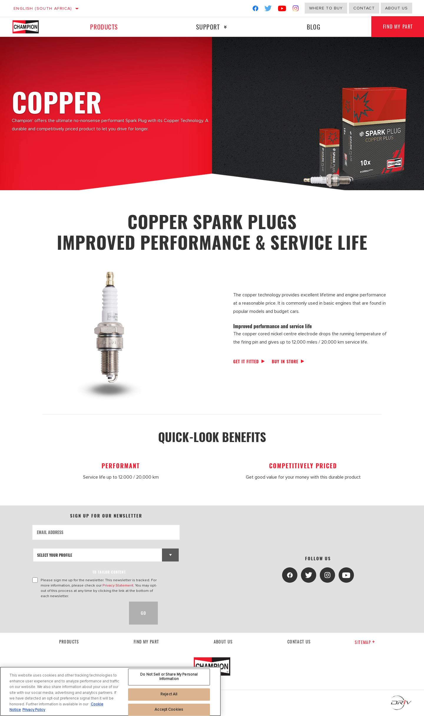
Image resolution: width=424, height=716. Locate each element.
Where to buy (326, 8)
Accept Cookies (169, 709)
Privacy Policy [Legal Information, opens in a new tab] (33, 709)
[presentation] (77, 613)
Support (208, 26)
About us (396, 8)
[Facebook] (255, 9)
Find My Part (146, 641)
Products (104, 26)
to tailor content (109, 571)
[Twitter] (268, 9)
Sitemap (365, 642)
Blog (314, 26)
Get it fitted (246, 361)
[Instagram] (296, 9)
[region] (110, 691)
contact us (299, 641)
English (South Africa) (43, 8)
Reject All (168, 694)
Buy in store (285, 361)
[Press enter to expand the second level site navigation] (225, 27)
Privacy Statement (117, 585)
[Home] (31, 26)
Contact (364, 8)
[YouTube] (282, 9)
